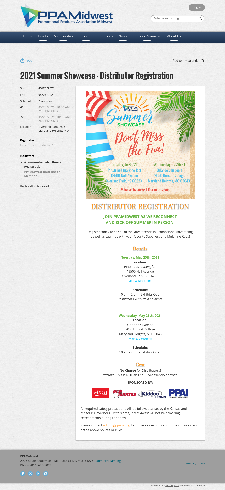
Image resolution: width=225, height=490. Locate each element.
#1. (22, 107)
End (22, 95)
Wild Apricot (172, 485)
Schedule (26, 101)
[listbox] (189, 60)
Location (25, 127)
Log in (197, 7)
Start (23, 88)
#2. (22, 117)
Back (29, 61)
